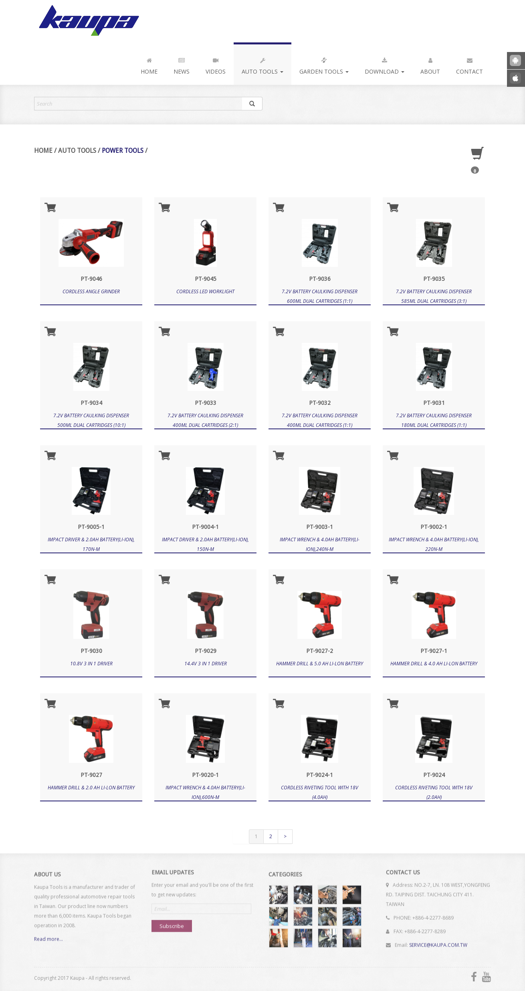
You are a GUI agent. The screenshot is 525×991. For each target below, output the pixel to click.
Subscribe (172, 922)
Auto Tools (262, 64)
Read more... (48, 942)
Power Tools (122, 150)
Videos (216, 64)
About (430, 64)
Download (384, 64)
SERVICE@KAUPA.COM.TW (438, 941)
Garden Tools (324, 64)
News (182, 64)
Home (149, 64)
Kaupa (87, 21)
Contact (469, 64)
